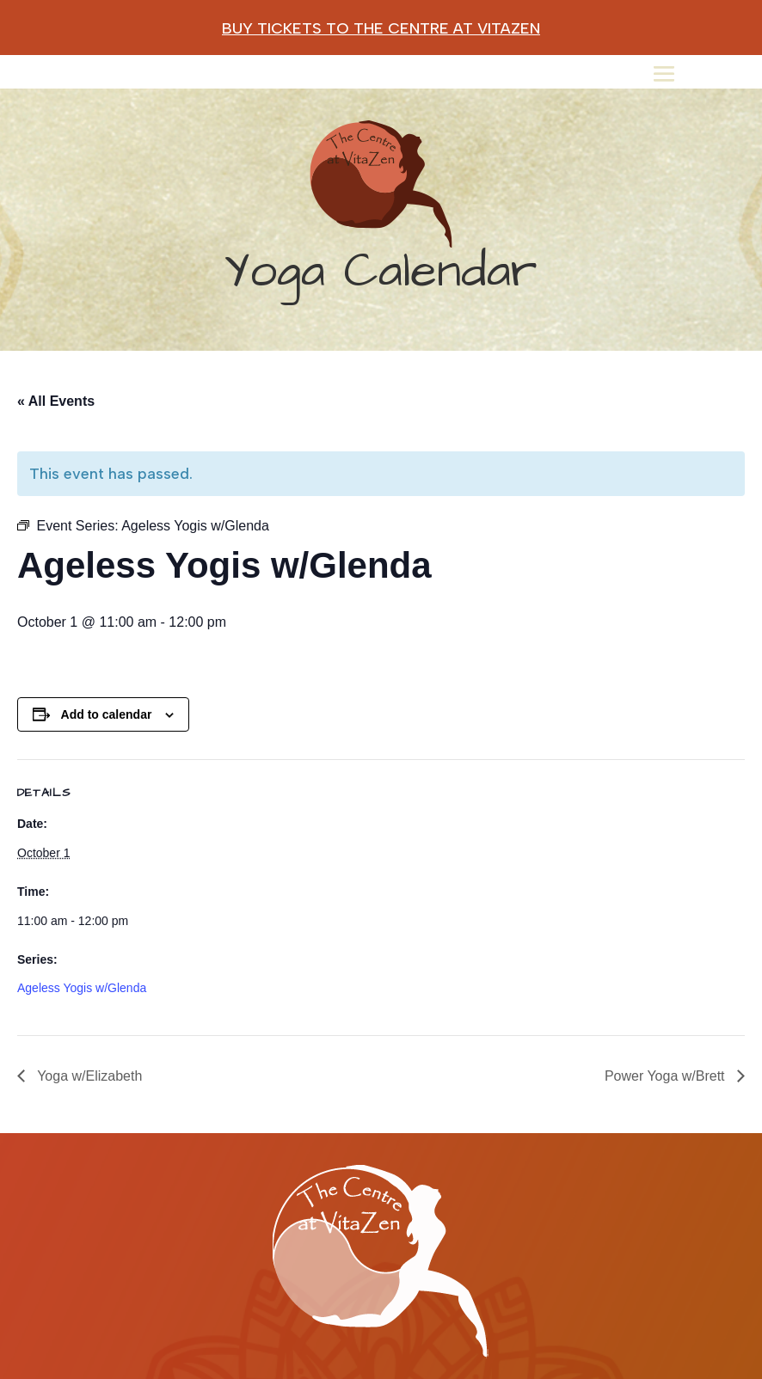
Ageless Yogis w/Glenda (81, 988)
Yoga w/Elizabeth (88, 1076)
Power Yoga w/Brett (666, 1076)
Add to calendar (106, 714)
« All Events (56, 401)
